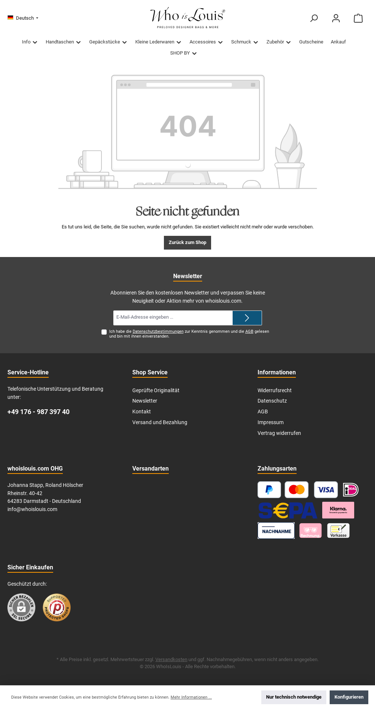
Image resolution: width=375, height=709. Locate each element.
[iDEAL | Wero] (351, 489)
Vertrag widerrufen (279, 433)
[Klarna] (310, 530)
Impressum (271, 422)
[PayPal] (269, 489)
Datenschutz (272, 401)
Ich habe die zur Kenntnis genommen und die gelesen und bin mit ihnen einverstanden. (189, 334)
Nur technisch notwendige (293, 697)
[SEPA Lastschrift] (288, 510)
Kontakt (141, 412)
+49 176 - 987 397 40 (38, 412)
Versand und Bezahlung (159, 422)
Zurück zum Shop (187, 242)
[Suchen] (313, 18)
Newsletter (144, 401)
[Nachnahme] (276, 530)
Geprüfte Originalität (156, 390)
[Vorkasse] (338, 530)
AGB (249, 331)
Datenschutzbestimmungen (158, 331)
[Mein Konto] (336, 18)
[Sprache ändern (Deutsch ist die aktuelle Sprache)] (22, 18)
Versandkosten (171, 659)
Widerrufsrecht (275, 390)
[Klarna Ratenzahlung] (338, 510)
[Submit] (247, 317)
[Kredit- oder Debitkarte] (311, 489)
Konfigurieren (348, 697)
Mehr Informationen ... (191, 697)
